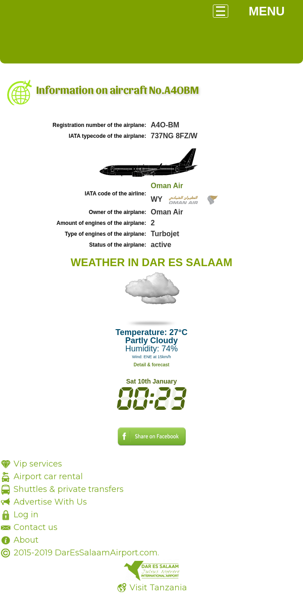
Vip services (38, 464)
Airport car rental (48, 476)
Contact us (36, 527)
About (26, 540)
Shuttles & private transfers (69, 489)
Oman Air (167, 186)
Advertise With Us (50, 502)
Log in (26, 515)
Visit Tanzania (158, 588)
